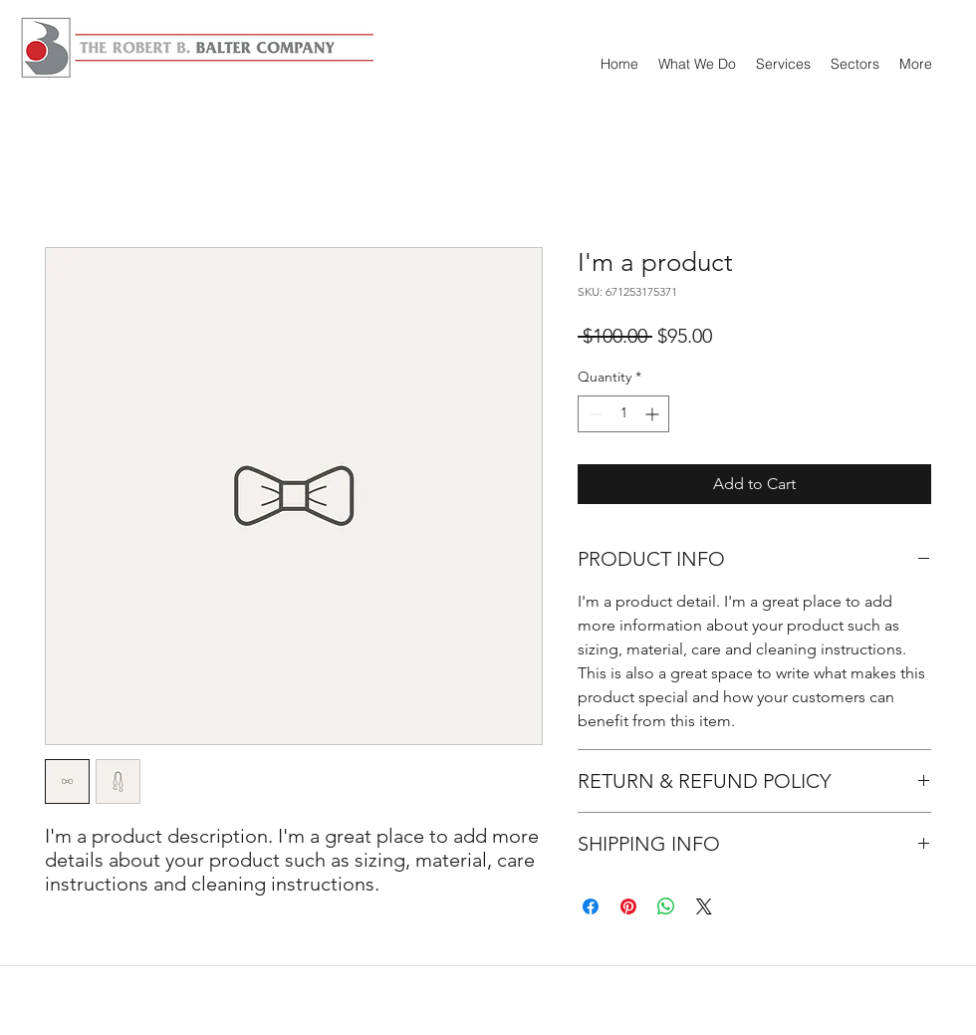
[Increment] (653, 413)
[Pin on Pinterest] (628, 906)
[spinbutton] (623, 413)
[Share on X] (704, 906)
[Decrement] (593, 413)
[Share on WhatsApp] (666, 906)
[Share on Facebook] (591, 906)
